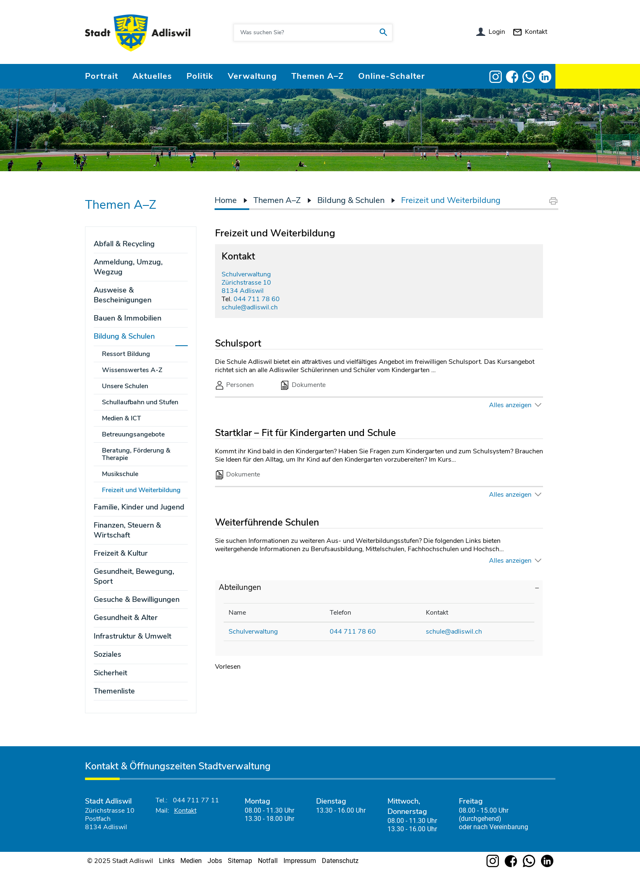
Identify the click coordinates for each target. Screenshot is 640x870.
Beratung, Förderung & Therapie (136, 454)
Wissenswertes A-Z (132, 370)
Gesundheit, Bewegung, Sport (134, 576)
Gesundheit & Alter (126, 617)
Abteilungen (240, 587)
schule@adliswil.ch (250, 307)
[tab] (379, 587)
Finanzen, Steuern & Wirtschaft (127, 530)
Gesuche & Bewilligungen (136, 599)
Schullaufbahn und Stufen (140, 402)
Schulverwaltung (246, 274)
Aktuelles (152, 76)
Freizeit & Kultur (121, 553)
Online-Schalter (391, 76)
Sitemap (240, 861)
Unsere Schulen (125, 386)
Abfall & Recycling (124, 244)
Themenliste (114, 691)
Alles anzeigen (510, 405)
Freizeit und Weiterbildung (145, 490)
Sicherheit (110, 673)
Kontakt (536, 32)
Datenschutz (340, 861)
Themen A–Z (317, 76)
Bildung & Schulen (124, 336)
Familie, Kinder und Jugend (139, 507)
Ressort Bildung (126, 353)
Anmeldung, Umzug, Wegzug (128, 266)
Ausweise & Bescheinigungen (122, 294)
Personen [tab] (234, 385)
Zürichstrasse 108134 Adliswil (246, 286)
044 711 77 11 (196, 800)
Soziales (107, 654)
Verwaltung (252, 76)
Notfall (268, 861)
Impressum (299, 861)
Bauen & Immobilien (127, 318)
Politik (200, 76)
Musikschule (120, 474)
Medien (191, 861)
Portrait (101, 76)
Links (167, 861)
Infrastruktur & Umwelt (132, 636)
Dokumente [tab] (303, 385)
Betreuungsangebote (133, 434)
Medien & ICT (121, 418)
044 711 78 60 (257, 299)
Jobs (215, 861)
